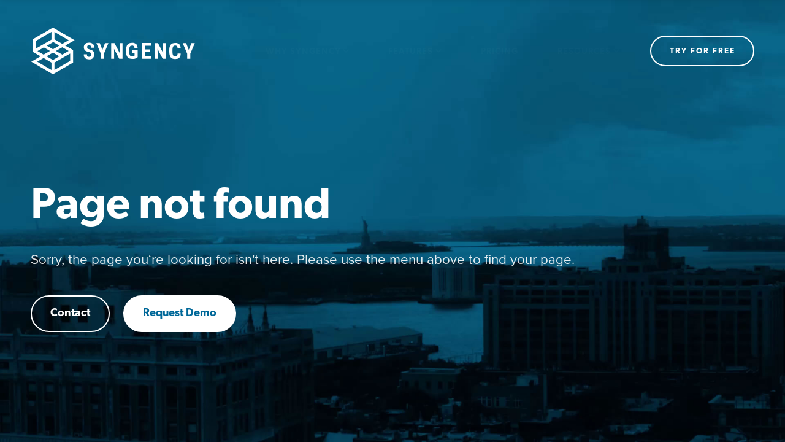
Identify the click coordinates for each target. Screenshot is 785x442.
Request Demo (179, 313)
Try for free (702, 51)
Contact (70, 313)
